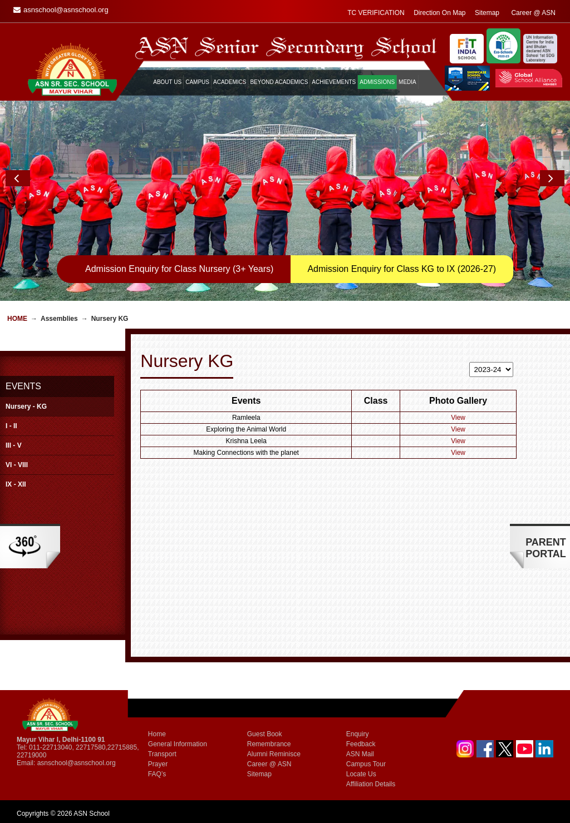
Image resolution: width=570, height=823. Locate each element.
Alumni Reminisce (274, 754)
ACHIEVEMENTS (334, 82)
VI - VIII (17, 465)
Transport (162, 754)
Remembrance (269, 744)
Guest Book (264, 734)
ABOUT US (167, 82)
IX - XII (16, 484)
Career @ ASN (533, 13)
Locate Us (361, 774)
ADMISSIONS (377, 82)
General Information (177, 744)
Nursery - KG (26, 406)
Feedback (361, 744)
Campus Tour (366, 764)
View (458, 418)
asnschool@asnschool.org (76, 763)
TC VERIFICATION (375, 13)
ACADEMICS (229, 82)
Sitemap (487, 13)
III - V (14, 445)
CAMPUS (197, 82)
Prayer (158, 764)
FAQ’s (157, 774)
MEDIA (407, 82)
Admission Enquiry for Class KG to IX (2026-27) (401, 269)
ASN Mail (360, 754)
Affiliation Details (371, 784)
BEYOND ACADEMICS (279, 82)
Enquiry (357, 734)
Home (17, 319)
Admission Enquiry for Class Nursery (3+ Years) (179, 269)
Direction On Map (439, 13)
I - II (11, 426)
